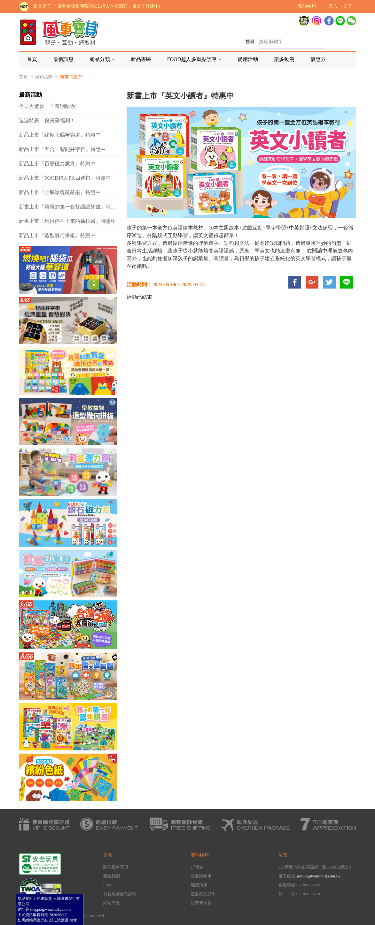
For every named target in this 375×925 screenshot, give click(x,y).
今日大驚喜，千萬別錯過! (48, 106)
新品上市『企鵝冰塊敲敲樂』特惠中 (60, 192)
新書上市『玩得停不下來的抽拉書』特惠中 (67, 221)
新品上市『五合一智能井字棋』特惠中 (62, 149)
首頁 (32, 59)
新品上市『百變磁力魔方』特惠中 (57, 163)
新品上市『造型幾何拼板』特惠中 (57, 235)
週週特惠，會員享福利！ (47, 120)
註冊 (348, 6)
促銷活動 (248, 59)
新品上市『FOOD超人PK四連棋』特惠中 (65, 178)
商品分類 (100, 59)
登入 (333, 6)
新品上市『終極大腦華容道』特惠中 (60, 135)
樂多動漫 (284, 59)
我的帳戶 (307, 6)
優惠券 (318, 59)
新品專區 (141, 59)
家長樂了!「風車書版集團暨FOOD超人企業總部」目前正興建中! (96, 6)
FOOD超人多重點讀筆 (192, 59)
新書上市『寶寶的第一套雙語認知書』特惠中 (70, 206)
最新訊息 (63, 59)
